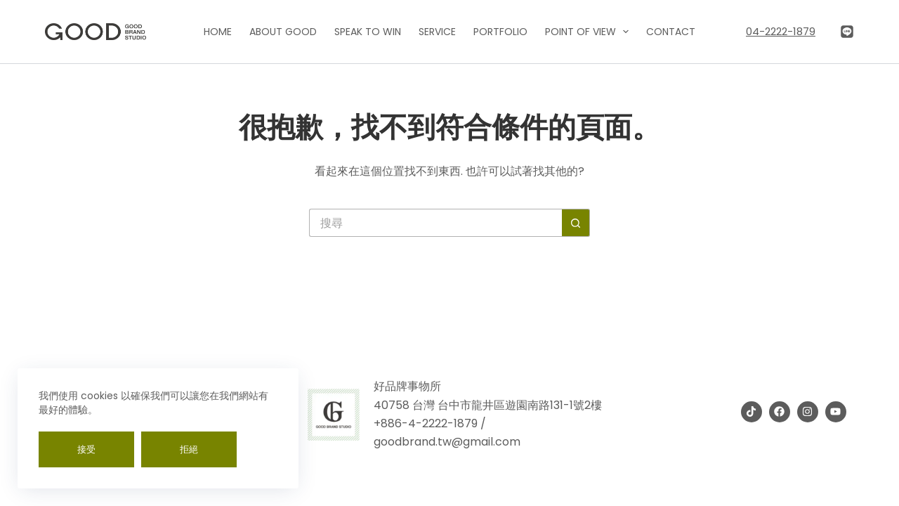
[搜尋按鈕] (576, 223)
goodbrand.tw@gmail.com (447, 442)
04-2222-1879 (780, 31)
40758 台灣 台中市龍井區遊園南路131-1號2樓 (488, 405)
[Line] (847, 32)
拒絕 (189, 449)
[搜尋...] (435, 223)
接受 (86, 449)
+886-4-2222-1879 (426, 423)
